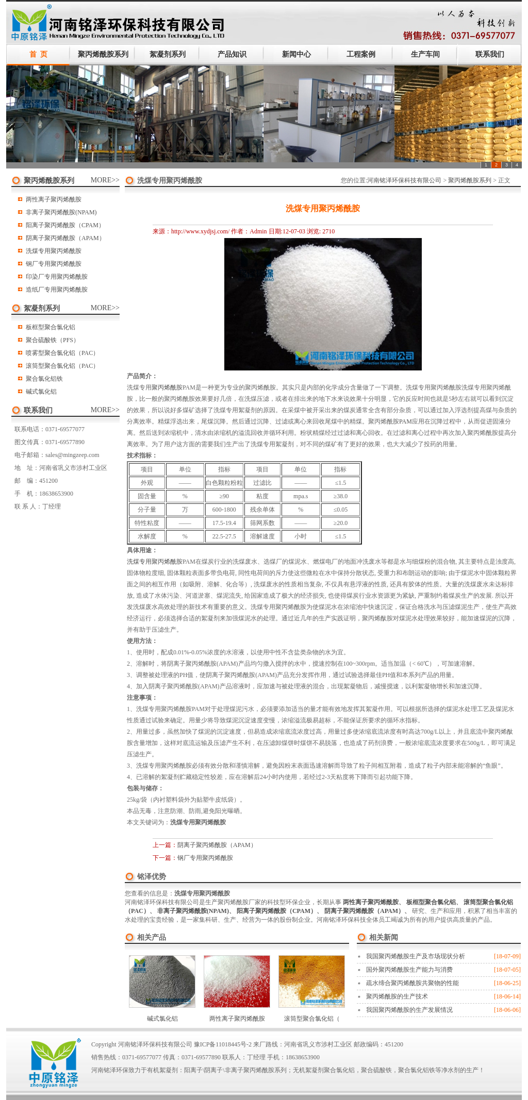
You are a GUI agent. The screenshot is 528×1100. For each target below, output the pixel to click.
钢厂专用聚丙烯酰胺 (53, 263)
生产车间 (425, 54)
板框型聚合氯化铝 (50, 327)
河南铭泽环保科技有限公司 (404, 180)
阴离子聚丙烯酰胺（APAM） (65, 238)
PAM (405, 421)
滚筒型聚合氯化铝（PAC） (62, 365)
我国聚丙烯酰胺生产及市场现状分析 (415, 956)
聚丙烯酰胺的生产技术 (397, 996)
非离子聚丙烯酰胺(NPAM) (61, 212)
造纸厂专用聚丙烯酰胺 (57, 289)
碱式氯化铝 (41, 391)
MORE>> (105, 180)
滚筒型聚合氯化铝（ (312, 1018)
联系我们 (489, 54)
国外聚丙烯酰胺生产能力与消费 (409, 969)
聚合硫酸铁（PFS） (52, 340)
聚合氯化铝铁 (44, 378)
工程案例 (360, 54)
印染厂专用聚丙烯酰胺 (57, 276)
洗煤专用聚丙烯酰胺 (53, 251)
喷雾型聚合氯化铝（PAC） (62, 353)
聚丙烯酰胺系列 (103, 54)
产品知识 (232, 54)
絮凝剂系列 (168, 54)
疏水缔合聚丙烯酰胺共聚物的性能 (412, 983)
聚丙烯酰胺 (167, 387)
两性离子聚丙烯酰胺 (53, 199)
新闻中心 (296, 54)
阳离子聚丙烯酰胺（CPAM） (65, 225)
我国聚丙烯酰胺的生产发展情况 (409, 1009)
